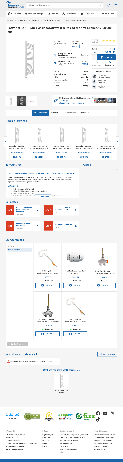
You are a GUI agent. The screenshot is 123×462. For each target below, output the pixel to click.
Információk (10, 431)
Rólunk (45, 431)
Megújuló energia (35, 14)
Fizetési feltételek (101, 446)
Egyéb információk (67, 431)
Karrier (45, 446)
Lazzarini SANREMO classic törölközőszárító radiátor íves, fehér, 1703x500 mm (61, 392)
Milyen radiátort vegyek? (15, 446)
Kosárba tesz (18, 344)
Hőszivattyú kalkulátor (14, 449)
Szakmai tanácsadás (13, 440)
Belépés (108, 5)
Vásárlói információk (101, 431)
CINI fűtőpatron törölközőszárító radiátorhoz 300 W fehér (75, 321)
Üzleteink (46, 437)
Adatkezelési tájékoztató (15, 435)
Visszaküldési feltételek (103, 443)
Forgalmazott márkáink (69, 440)
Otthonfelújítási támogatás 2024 (72, 437)
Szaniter (54, 14)
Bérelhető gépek (12, 437)
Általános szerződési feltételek (105, 435)
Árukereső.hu (13, 418)
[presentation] (5, 141)
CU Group (45, 440)
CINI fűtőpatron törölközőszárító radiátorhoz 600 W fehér (47, 273)
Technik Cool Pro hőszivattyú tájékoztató (21, 443)
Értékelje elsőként (17, 152)
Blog (62, 452)
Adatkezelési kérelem (68, 449)
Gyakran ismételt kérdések (104, 437)
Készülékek (16, 14)
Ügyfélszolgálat (48, 435)
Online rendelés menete (103, 440)
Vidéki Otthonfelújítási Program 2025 (74, 435)
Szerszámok (71, 14)
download (37, 211)
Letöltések (64, 446)
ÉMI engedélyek (66, 443)
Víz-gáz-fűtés (89, 14)
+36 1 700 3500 (64, 101)
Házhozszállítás (99, 449)
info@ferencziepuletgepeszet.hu (71, 103)
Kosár (115, 5)
